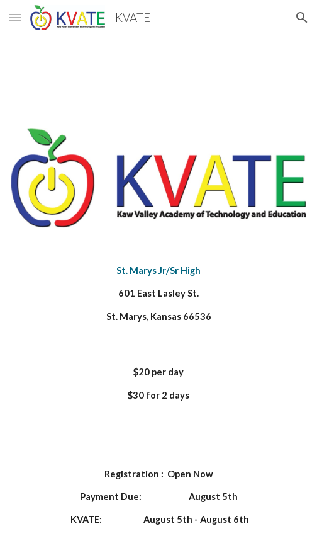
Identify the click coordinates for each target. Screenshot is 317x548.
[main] (158, 293)
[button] (15, 17)
